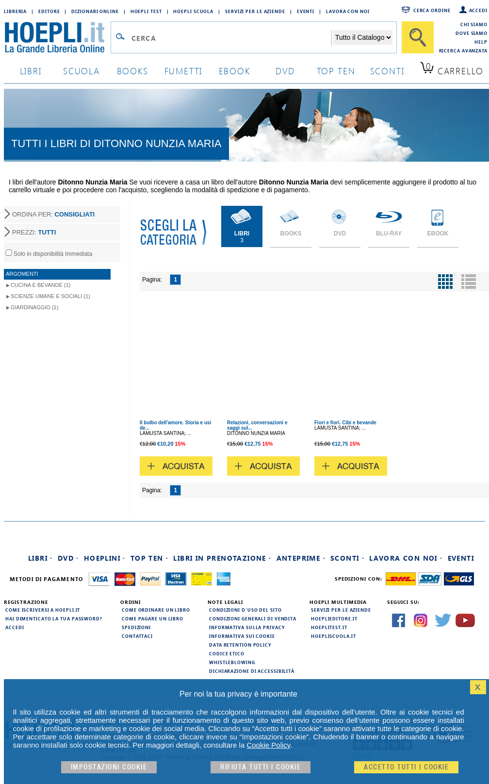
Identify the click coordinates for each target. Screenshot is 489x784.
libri (31, 71)
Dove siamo (472, 33)
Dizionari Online (94, 11)
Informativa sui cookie (242, 636)
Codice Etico (226, 653)
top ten (336, 71)
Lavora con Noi (348, 11)
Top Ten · (149, 558)
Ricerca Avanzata (463, 50)
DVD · (68, 558)
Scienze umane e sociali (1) (50, 296)
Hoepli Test (146, 11)
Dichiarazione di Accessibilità (251, 671)
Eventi (305, 11)
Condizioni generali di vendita (252, 618)
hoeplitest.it (329, 627)
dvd (285, 71)
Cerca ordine (432, 10)
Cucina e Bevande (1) (40, 285)
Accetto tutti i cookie (406, 767)
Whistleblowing (232, 662)
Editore (49, 11)
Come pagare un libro (152, 618)
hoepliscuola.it (333, 636)
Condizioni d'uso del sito (245, 610)
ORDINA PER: (53, 214)
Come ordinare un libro (156, 610)
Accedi (478, 10)
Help (481, 42)
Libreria (15, 11)
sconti (387, 71)
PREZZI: (34, 232)
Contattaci (137, 636)
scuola (81, 71)
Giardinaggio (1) (34, 307)
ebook (234, 71)
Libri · (40, 558)
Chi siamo (474, 24)
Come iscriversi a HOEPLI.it (42, 610)
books (132, 71)
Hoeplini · (105, 558)
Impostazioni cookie (109, 767)
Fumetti (183, 71)
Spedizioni (136, 627)
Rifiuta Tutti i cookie (260, 767)
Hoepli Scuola (193, 11)
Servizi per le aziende (255, 11)
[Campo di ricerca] (231, 38)
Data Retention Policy (240, 645)
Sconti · (347, 558)
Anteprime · (301, 558)
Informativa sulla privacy (247, 627)
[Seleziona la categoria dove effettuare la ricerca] (362, 37)
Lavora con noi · (405, 558)
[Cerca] (418, 37)
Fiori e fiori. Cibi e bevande (345, 422)
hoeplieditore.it (334, 618)
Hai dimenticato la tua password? (53, 618)
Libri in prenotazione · (222, 558)
